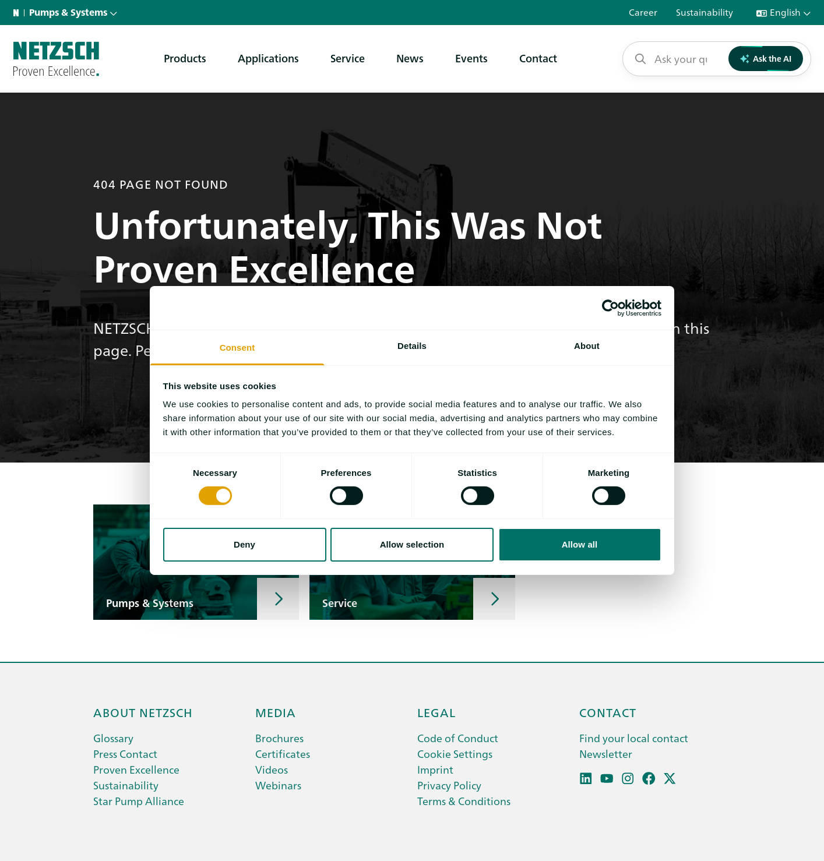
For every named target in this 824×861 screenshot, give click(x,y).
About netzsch (143, 712)
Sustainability (126, 785)
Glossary (113, 738)
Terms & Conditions (463, 800)
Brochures (279, 738)
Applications (268, 58)
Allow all (580, 544)
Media (275, 712)
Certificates (282, 753)
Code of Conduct (457, 738)
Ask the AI (766, 58)
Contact (538, 58)
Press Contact (125, 753)
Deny (244, 544)
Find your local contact (633, 738)
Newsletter (605, 753)
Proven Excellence (136, 769)
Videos (271, 769)
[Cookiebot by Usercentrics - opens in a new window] (610, 307)
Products (185, 58)
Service (347, 58)
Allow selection (412, 544)
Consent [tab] (237, 347)
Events (471, 58)
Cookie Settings (454, 753)
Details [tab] (412, 346)
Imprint (435, 769)
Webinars (278, 785)
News (410, 58)
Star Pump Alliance (138, 800)
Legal (436, 712)
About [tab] (587, 346)
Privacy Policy (449, 785)
